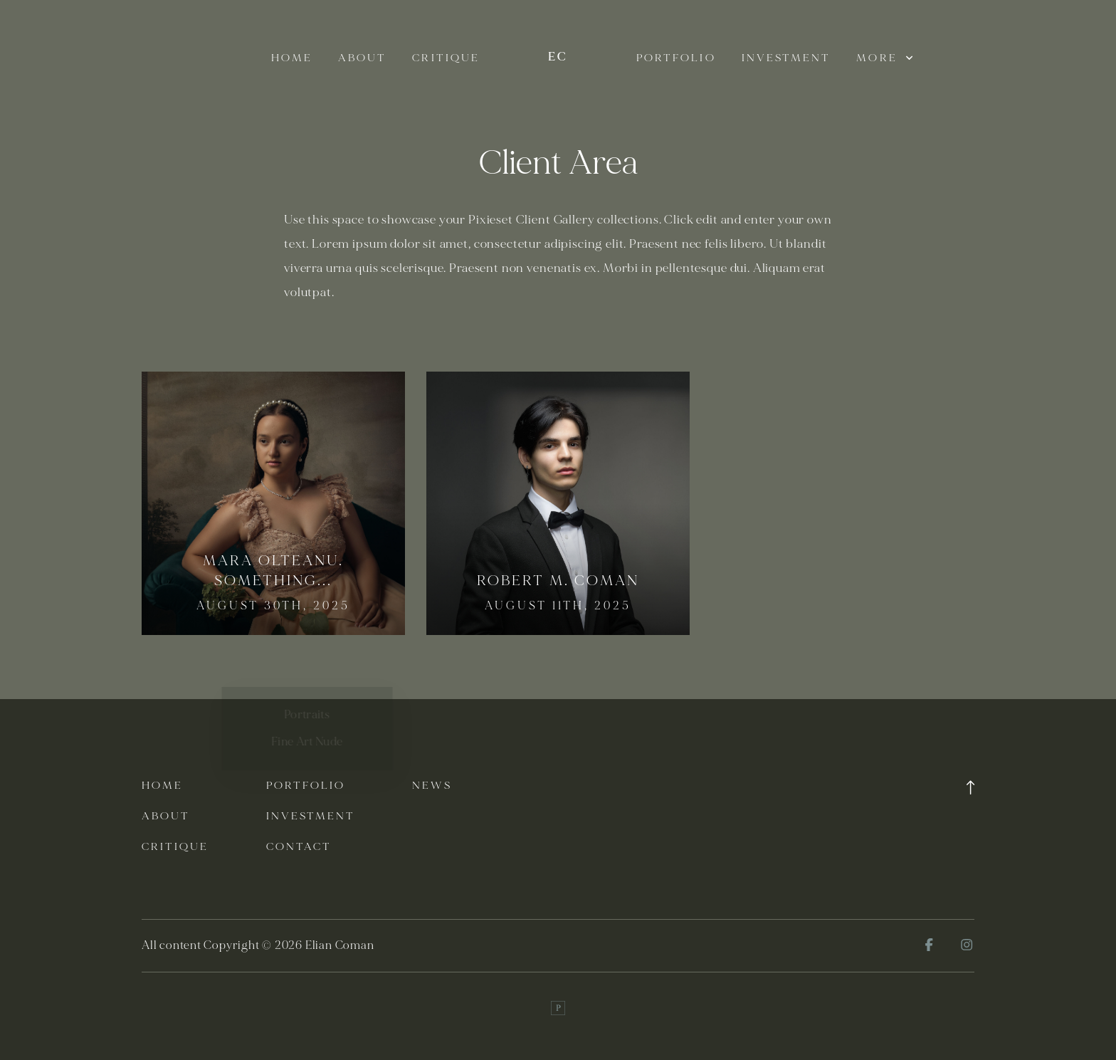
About (362, 58)
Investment (786, 58)
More (884, 58)
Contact (299, 847)
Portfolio (676, 58)
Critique (446, 58)
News (431, 785)
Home (291, 58)
